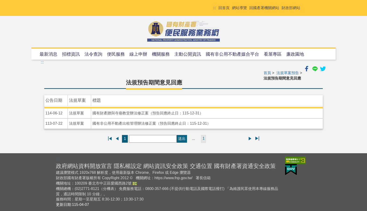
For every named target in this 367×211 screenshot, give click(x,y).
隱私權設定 (128, 166)
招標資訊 (71, 54)
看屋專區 (273, 54)
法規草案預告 (287, 73)
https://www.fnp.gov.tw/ (173, 178)
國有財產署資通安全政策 (245, 166)
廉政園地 (295, 54)
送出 (182, 139)
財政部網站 (291, 8)
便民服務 (116, 54)
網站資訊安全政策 (165, 166)
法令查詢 (93, 54)
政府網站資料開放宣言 (84, 166)
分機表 (108, 189)
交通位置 (201, 166)
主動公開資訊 (187, 54)
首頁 (267, 73)
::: (214, 8)
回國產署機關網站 (264, 8)
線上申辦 (138, 54)
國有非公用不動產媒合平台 (232, 54)
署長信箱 (203, 178)
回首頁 (224, 8)
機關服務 (161, 54)
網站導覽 (239, 8)
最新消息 (48, 54)
